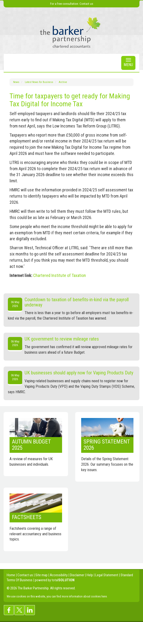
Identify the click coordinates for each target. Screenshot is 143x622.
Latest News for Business (39, 82)
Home (11, 575)
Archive (63, 82)
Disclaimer (77, 575)
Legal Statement (106, 575)
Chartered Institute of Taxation (59, 275)
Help (90, 575)
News (16, 82)
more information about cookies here (84, 596)
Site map (41, 575)
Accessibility (59, 575)
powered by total (54, 580)
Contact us (86, 3)
